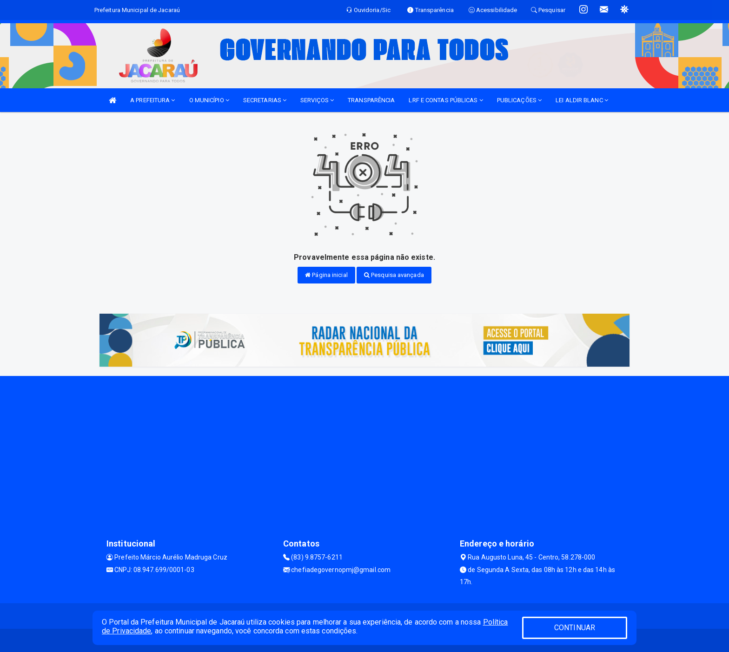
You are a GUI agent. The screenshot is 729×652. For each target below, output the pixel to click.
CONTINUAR (574, 627)
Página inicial (326, 274)
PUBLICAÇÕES (519, 100)
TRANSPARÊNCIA (371, 100)
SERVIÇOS (317, 100)
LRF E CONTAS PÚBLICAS (446, 100)
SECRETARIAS (264, 100)
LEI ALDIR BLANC (582, 100)
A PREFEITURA (152, 100)
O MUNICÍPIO (209, 100)
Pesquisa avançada (394, 274)
